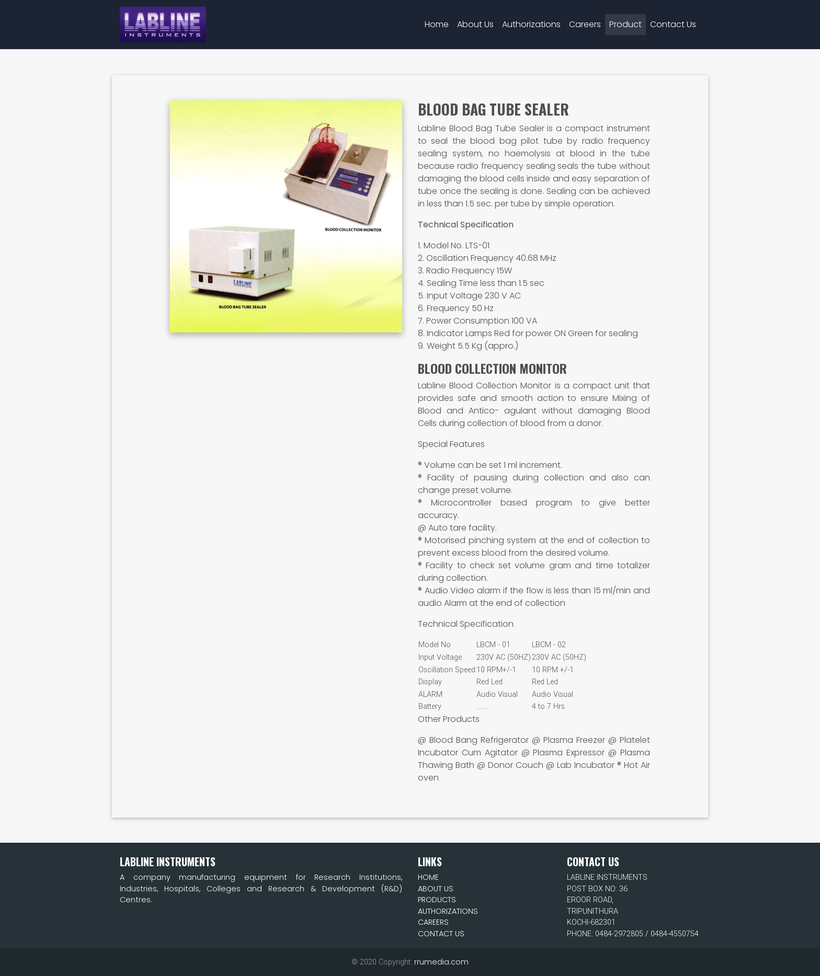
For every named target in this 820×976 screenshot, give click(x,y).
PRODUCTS (437, 899)
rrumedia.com (441, 962)
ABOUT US (435, 888)
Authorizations (531, 20)
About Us (475, 20)
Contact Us (673, 20)
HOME (428, 877)
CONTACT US (441, 933)
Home (439, 20)
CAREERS (433, 922)
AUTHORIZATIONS (448, 911)
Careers (585, 20)
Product (625, 20)
